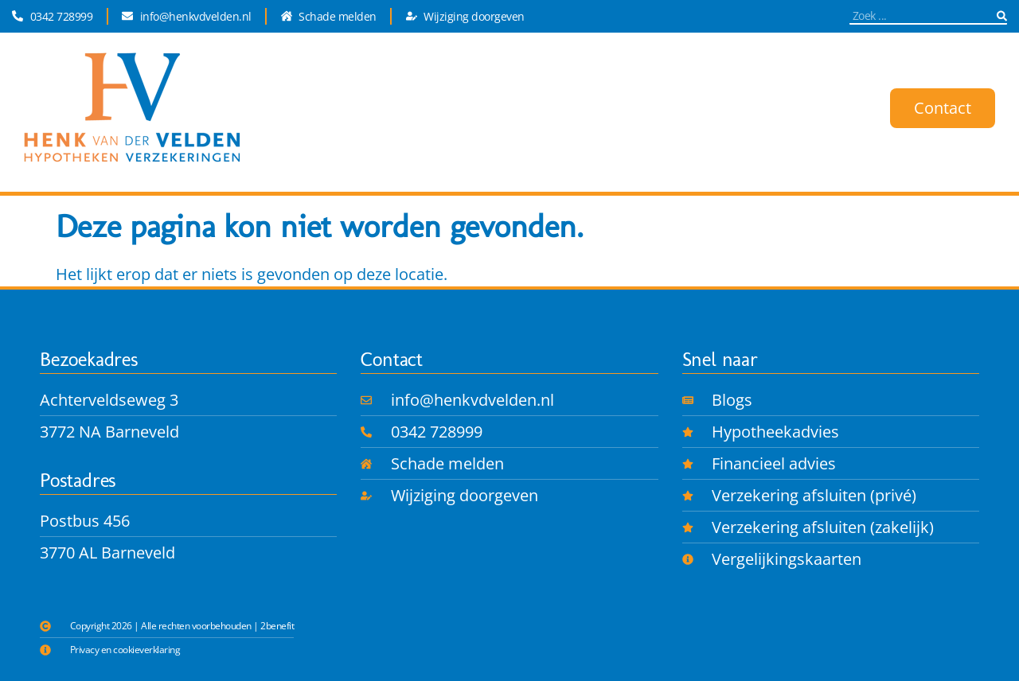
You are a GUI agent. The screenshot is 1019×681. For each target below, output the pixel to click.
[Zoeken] (1002, 15)
